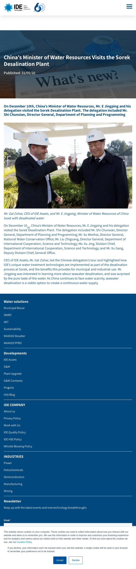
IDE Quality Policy (15, 432)
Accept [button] (59, 560)
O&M (7, 367)
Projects (9, 388)
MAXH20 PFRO (13, 343)
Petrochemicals (13, 470)
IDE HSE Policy (13, 439)
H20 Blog (9, 395)
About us (9, 411)
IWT (6, 322)
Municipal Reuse (14, 308)
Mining (8, 491)
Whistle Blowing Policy (18, 446)
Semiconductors (14, 477)
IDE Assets (10, 360)
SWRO (8, 315)
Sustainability (12, 329)
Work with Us (12, 425)
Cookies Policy (24, 542)
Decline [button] (76, 560)
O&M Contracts (13, 381)
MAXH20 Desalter (14, 336)
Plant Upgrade (13, 374)
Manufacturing (13, 484)
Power (8, 463)
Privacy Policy (12, 418)
